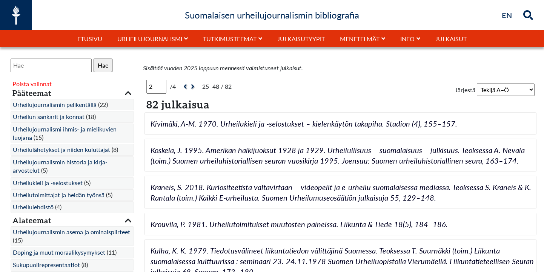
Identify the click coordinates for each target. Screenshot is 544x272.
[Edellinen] (184, 87)
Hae (103, 65)
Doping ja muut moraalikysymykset (59, 252)
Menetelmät (360, 38)
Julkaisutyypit (301, 38)
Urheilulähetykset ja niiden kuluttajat (61, 149)
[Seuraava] (193, 87)
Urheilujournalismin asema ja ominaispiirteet (71, 231)
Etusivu (89, 38)
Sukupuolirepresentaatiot (46, 264)
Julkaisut (451, 38)
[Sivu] (156, 86)
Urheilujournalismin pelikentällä (55, 104)
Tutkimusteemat (230, 38)
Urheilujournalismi (149, 38)
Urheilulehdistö (33, 206)
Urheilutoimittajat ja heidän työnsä (58, 194)
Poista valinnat (32, 83)
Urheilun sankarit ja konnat (49, 116)
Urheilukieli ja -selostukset (48, 182)
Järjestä (465, 89)
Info (407, 38)
